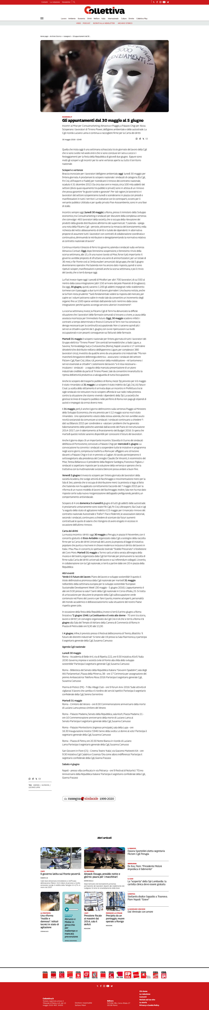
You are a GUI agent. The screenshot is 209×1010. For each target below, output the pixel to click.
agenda (36, 785)
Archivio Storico (55, 36)
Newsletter (66, 2)
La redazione (55, 2)
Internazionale (113, 18)
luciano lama (34, 787)
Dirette (131, 18)
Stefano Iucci (44, 931)
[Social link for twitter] (154, 2)
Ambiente (72, 18)
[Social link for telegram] (168, 2)
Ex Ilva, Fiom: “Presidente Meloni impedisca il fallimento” (145, 867)
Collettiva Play (141, 18)
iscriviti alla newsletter (104, 23)
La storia (143, 1002)
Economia (81, 18)
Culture (124, 18)
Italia (103, 18)
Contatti (44, 2)
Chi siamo (143, 991)
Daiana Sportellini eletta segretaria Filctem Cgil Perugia (146, 852)
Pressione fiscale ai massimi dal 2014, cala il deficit (93, 920)
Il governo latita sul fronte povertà (60, 873)
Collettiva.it (48, 998)
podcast (86, 23)
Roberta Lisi (44, 878)
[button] (137, 139)
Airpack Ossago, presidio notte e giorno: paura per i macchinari (102, 875)
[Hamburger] (41, 18)
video (78, 23)
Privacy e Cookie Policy (149, 1005)
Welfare (96, 18)
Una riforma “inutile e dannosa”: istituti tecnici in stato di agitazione (50, 921)
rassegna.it (67, 36)
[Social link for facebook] (157, 2)
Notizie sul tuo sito (147, 1000)
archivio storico (125, 23)
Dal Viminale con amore (140, 911)
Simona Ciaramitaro (71, 940)
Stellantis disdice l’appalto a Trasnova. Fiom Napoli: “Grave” (148, 898)
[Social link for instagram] (160, 2)
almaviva (45, 785)
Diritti (89, 18)
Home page (44, 36)
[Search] (74, 2)
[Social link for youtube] (164, 2)
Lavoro (63, 18)
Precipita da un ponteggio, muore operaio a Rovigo (115, 918)
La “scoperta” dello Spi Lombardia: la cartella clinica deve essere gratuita (147, 883)
